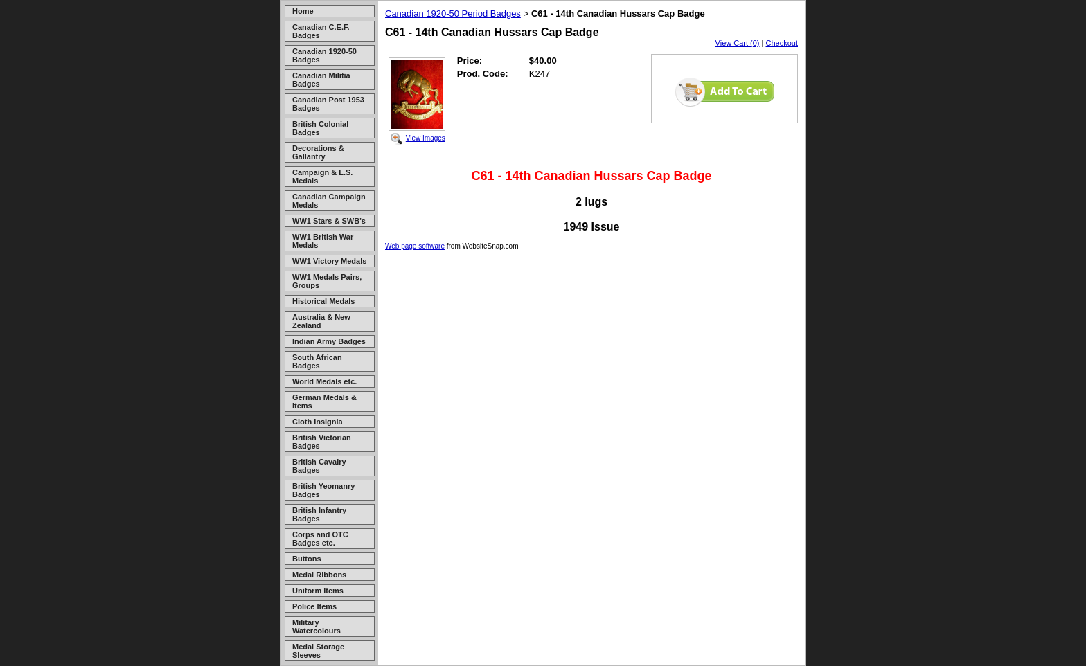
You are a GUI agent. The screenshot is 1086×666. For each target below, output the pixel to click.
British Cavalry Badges (319, 466)
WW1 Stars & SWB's (329, 221)
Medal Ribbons (319, 574)
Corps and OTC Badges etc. (320, 538)
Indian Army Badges (329, 341)
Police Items (314, 606)
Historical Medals (323, 301)
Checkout (782, 43)
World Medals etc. (324, 381)
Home (303, 11)
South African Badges (317, 361)
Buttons (306, 559)
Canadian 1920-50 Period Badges (453, 13)
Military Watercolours (316, 626)
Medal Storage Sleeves (318, 650)
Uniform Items (318, 590)
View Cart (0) (737, 43)
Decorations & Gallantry (318, 152)
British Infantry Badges (319, 514)
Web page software (415, 246)
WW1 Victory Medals (329, 261)
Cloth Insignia (317, 421)
